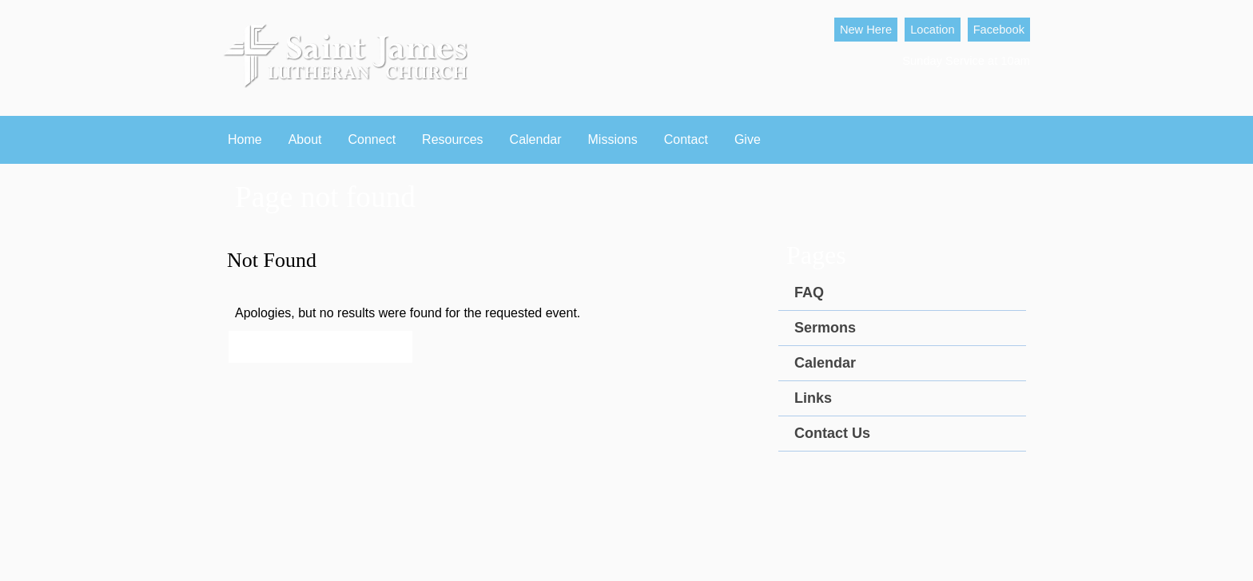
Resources (452, 139)
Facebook (998, 29)
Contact (686, 139)
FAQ (809, 292)
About (305, 139)
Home (245, 139)
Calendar (536, 139)
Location (932, 29)
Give (747, 139)
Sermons (825, 328)
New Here (866, 29)
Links (813, 398)
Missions (613, 139)
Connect (372, 139)
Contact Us (832, 433)
